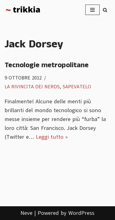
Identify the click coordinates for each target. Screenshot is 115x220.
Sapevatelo (77, 86)
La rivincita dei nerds (32, 86)
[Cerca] (105, 10)
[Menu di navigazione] (92, 10)
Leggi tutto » (52, 137)
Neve (27, 213)
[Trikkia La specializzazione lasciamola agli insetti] (23, 9)
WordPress (81, 213)
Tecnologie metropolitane (47, 65)
